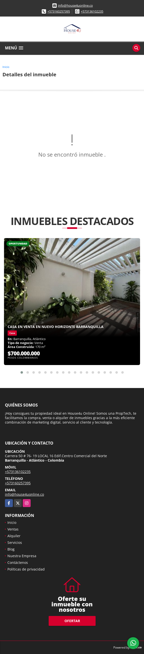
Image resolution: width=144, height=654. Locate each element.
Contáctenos (17, 562)
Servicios (14, 542)
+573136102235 (92, 11)
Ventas (13, 529)
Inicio (5, 67)
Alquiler (14, 535)
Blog (11, 549)
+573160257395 (58, 11)
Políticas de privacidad (26, 569)
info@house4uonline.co (75, 5)
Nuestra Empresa (21, 555)
